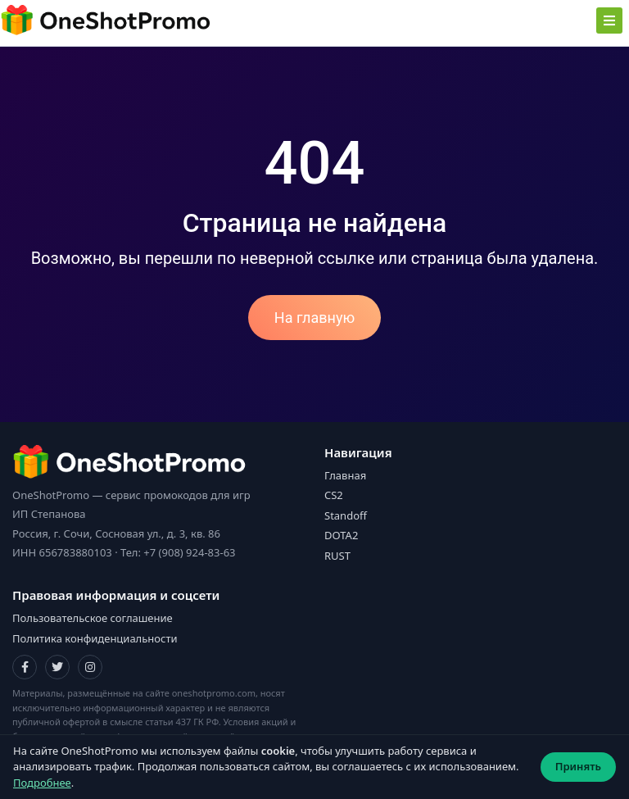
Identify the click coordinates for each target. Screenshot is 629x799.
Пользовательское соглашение (92, 618)
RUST (337, 555)
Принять (578, 766)
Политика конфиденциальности (95, 638)
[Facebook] (24, 667)
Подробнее (42, 782)
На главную (314, 317)
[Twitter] (57, 667)
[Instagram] (90, 667)
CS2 (333, 495)
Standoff (345, 515)
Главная (345, 475)
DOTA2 (341, 535)
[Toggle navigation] (609, 20)
